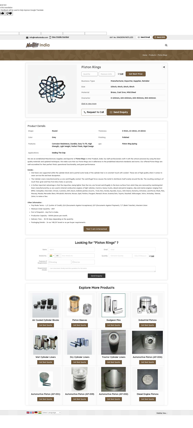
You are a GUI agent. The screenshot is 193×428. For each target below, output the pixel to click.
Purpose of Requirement (42, 262)
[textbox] (107, 74)
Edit (120, 74)
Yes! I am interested (96, 229)
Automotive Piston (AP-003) (79, 394)
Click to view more (88, 104)
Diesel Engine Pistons (147, 394)
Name (45, 249)
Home (145, 55)
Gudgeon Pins (113, 320)
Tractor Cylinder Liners (113, 357)
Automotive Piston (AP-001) (45, 394)
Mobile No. (43, 256)
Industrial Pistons (147, 320)
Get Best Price (135, 74)
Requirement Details (42, 269)
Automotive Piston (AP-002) (113, 394)
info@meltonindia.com (39, 37)
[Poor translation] (9, 13)
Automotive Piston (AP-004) (147, 357)
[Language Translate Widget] (51, 412)
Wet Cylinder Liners (46, 357)
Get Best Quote (45, 325)
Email (106, 249)
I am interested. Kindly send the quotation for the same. (102, 269)
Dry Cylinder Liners (79, 357)
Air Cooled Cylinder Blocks (45, 320)
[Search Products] (165, 45)
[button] (60, 37)
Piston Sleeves (79, 320)
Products (152, 55)
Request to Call (94, 112)
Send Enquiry (119, 112)
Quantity (105, 256)
